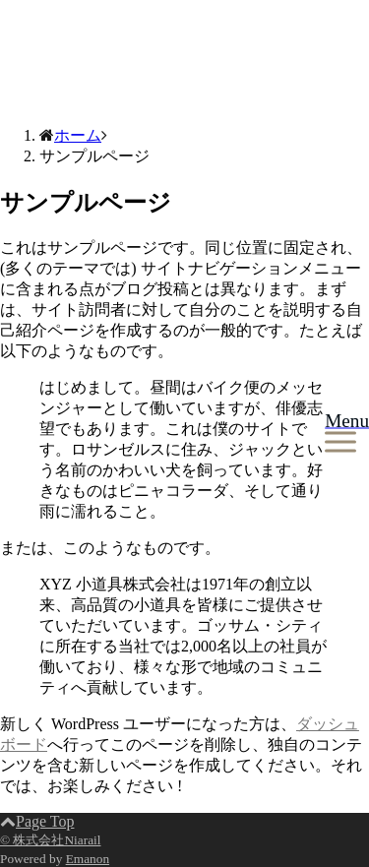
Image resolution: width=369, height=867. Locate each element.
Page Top (37, 821)
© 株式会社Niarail (50, 840)
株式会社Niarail (53, 62)
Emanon (87, 858)
